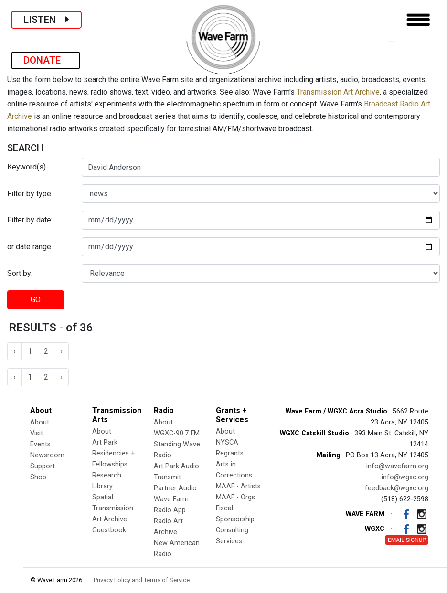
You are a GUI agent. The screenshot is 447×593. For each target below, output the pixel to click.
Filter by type (29, 193)
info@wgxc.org (405, 477)
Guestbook (109, 530)
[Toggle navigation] (418, 19)
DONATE (45, 60)
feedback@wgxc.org (396, 488)
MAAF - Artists (238, 486)
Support (42, 466)
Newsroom (47, 455)
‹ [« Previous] (14, 351)
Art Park (104, 442)
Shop (38, 477)
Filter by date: (30, 219)
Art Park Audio (176, 466)
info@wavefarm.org (397, 466)
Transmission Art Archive (338, 91)
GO (36, 299)
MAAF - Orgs (235, 497)
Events (40, 444)
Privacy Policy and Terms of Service (142, 579)
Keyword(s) (26, 166)
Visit (36, 433)
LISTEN (46, 19)
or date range (29, 246)
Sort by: (19, 273)
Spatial (102, 497)
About (39, 422)
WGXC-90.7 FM (177, 433)
